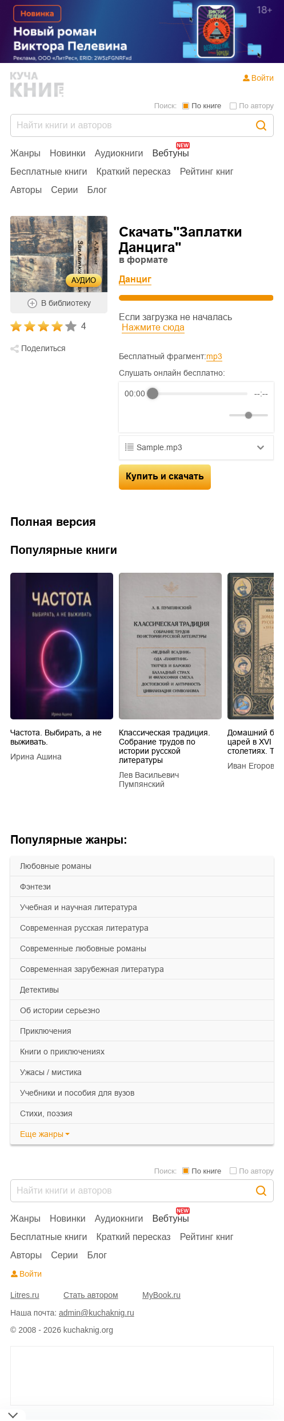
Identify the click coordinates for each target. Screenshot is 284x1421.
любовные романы (55, 866)
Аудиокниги (119, 153)
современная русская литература (84, 927)
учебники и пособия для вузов (77, 1092)
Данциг (135, 279)
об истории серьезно (60, 1010)
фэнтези (35, 886)
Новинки (68, 153)
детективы (39, 989)
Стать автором (90, 1295)
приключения (45, 1031)
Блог (97, 190)
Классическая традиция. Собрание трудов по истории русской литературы (164, 746)
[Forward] (186, 416)
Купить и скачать (165, 476)
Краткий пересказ (134, 171)
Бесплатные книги (48, 171)
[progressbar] (200, 393)
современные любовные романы (83, 948)
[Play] (161, 415)
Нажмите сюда (153, 327)
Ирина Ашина (36, 756)
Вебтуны (170, 153)
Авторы (26, 190)
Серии (64, 190)
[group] (196, 407)
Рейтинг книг (207, 171)
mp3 (214, 356)
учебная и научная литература (78, 907)
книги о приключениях (62, 1051)
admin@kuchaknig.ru (96, 1312)
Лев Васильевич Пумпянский (149, 779)
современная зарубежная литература (92, 969)
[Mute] (218, 415)
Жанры (25, 153)
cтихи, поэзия (46, 1113)
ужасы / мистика (51, 1072)
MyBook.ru (161, 1295)
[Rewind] (136, 416)
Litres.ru (24, 1295)
